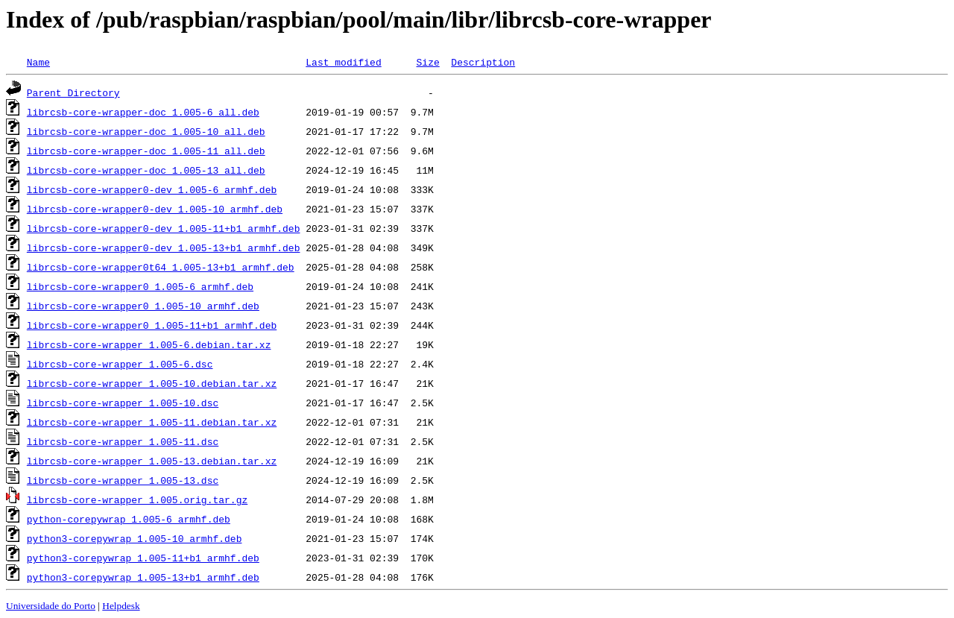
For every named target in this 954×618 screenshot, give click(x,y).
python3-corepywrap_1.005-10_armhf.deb (134, 538)
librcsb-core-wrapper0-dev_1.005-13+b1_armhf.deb (163, 247)
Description (483, 62)
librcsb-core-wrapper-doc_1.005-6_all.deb (143, 112)
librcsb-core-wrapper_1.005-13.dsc (122, 480)
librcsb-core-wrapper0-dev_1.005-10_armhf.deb (154, 208)
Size (427, 62)
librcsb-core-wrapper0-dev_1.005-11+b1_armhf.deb (163, 228)
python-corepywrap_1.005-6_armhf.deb (128, 519)
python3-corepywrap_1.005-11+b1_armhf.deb (143, 557)
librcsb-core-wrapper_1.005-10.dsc (122, 402)
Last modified (343, 62)
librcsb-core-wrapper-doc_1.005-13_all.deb (146, 170)
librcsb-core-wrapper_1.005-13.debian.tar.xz (152, 460)
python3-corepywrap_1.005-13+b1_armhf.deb (143, 577)
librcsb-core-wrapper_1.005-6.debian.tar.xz (149, 344)
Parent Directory (73, 92)
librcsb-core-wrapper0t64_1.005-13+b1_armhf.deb (160, 267)
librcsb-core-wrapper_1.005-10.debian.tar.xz (152, 383)
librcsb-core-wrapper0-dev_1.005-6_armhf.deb (152, 189)
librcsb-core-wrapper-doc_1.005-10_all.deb (146, 131)
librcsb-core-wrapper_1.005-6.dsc (120, 364)
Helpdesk (120, 605)
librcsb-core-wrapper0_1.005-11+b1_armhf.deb (152, 325)
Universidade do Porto (50, 605)
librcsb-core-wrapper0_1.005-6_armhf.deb (140, 286)
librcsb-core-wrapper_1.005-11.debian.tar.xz (152, 422)
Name (38, 62)
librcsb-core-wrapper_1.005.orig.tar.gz (137, 499)
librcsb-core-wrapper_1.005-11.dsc (122, 441)
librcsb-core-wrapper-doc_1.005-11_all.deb (146, 150)
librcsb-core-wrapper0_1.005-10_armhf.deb (143, 305)
